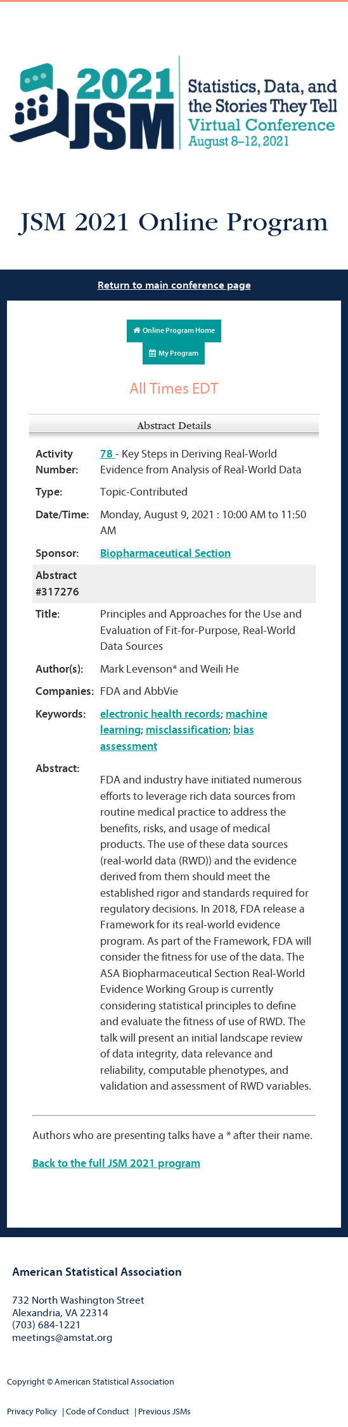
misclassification (187, 730)
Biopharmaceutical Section (165, 553)
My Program (173, 353)
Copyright (26, 1381)
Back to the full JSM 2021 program (116, 1163)
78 (107, 454)
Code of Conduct (97, 1411)
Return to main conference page (174, 285)
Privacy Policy (32, 1411)
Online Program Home (174, 330)
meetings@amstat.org (62, 1337)
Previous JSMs (164, 1411)
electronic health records (160, 714)
